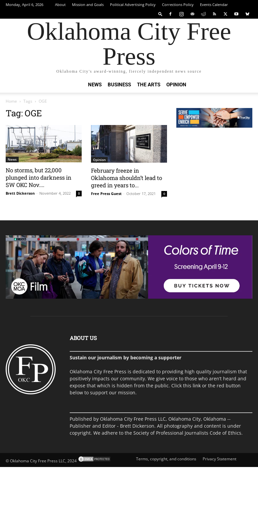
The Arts (148, 85)
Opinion (176, 85)
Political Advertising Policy (133, 4)
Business (119, 85)
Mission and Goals (88, 4)
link (197, 385)
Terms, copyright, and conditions (166, 459)
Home (11, 101)
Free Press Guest (106, 193)
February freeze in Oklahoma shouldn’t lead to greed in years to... (126, 178)
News (95, 85)
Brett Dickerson (20, 193)
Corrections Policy (178, 4)
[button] (160, 13)
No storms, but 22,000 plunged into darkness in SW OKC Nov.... (38, 177)
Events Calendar (214, 4)
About (60, 4)
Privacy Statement (219, 459)
